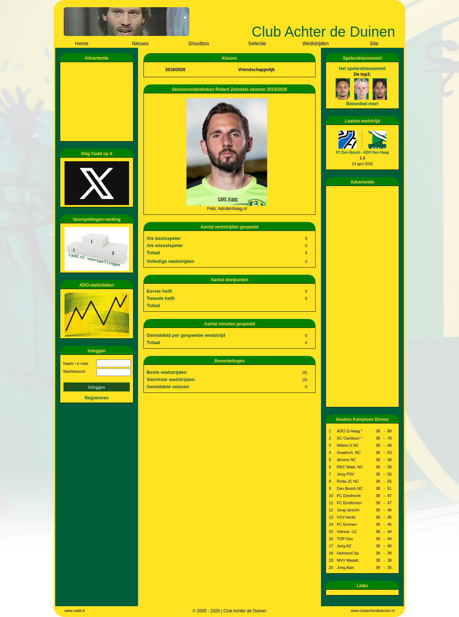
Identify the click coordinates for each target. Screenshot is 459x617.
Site (374, 43)
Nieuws (140, 43)
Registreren (97, 397)
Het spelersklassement (362, 68)
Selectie (257, 43)
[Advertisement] (98, 102)
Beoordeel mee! (362, 103)
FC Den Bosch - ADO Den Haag (362, 152)
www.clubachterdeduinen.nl (372, 611)
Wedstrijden (315, 43)
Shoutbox (198, 43)
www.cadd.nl (75, 611)
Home (81, 43)
